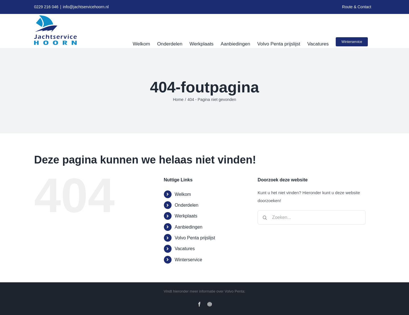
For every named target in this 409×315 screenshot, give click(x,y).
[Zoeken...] (312, 217)
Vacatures (185, 248)
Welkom (183, 194)
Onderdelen (187, 205)
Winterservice (188, 259)
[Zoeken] (265, 217)
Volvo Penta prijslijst (195, 237)
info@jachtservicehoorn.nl (85, 7)
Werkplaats (186, 216)
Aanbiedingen (189, 227)
